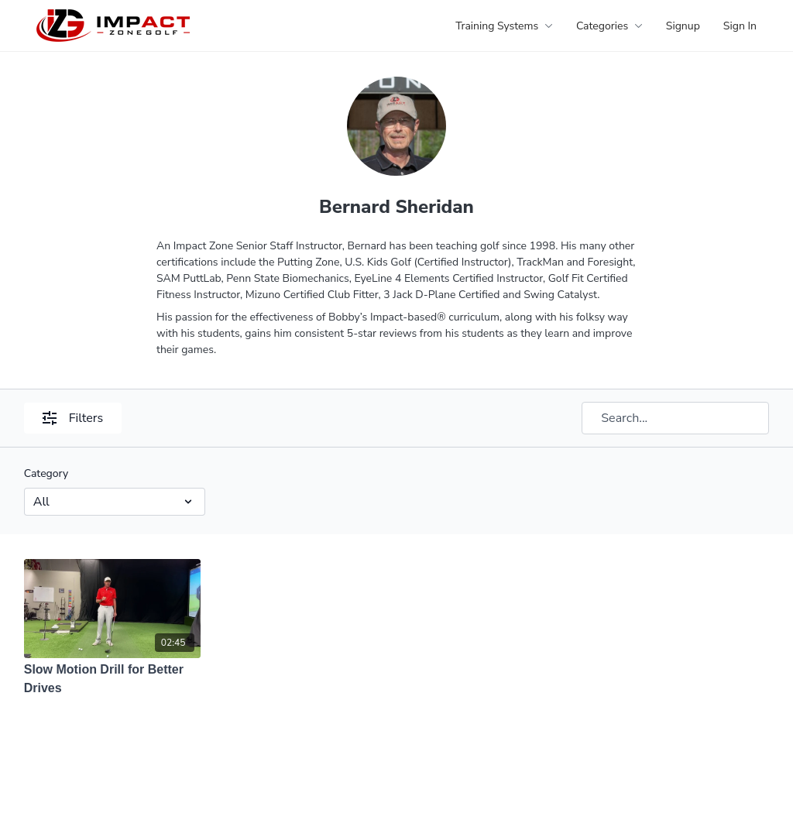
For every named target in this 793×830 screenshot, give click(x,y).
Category (46, 473)
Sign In (740, 26)
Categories (609, 26)
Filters (73, 418)
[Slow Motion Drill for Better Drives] (112, 679)
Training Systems (504, 26)
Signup (683, 26)
